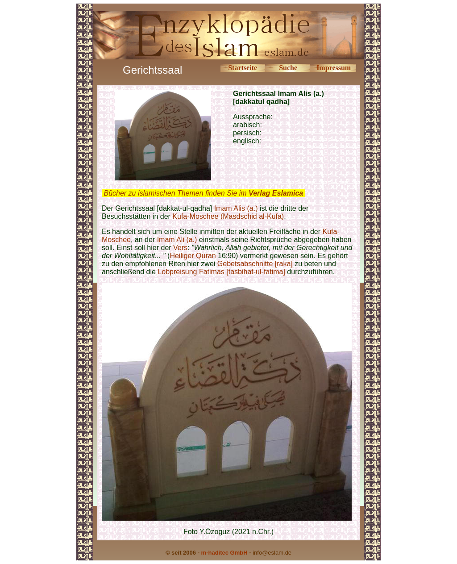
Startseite (242, 67)
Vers (180, 247)
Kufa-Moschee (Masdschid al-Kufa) (228, 216)
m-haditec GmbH (224, 552)
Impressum (333, 67)
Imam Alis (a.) (236, 208)
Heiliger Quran (193, 255)
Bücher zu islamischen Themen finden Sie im (203, 193)
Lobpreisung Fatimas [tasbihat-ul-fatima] (221, 272)
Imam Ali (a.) (177, 239)
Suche (288, 67)
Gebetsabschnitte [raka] (256, 263)
